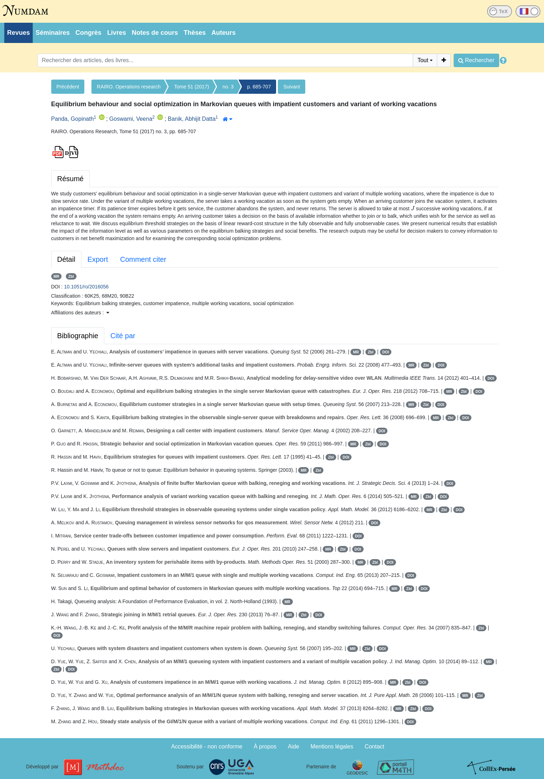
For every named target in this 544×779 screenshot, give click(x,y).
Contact (374, 746)
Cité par (122, 336)
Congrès (88, 32)
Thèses (195, 32)
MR (56, 276)
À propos (265, 746)
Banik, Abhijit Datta (192, 119)
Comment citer (143, 259)
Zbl (71, 276)
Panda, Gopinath (72, 119)
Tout (422, 60)
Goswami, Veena (130, 119)
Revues (18, 32)
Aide (293, 746)
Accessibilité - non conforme (206, 746)
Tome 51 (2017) (191, 87)
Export (98, 259)
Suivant (291, 87)
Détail (66, 259)
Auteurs (223, 32)
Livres (116, 32)
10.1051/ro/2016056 (86, 287)
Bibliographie (78, 336)
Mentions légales (332, 746)
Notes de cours (155, 32)
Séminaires (53, 32)
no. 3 (227, 87)
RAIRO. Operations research (128, 87)
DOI (385, 352)
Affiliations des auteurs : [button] (80, 312)
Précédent (68, 87)
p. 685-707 (259, 87)
